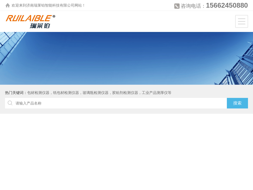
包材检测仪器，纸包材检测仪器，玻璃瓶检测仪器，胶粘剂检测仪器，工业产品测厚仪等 (99, 93)
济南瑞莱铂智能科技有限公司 (50, 5)
